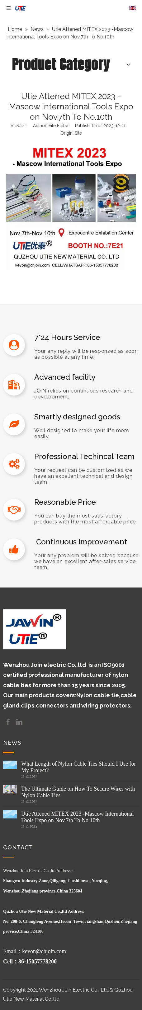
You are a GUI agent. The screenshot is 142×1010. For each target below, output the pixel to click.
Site (78, 133)
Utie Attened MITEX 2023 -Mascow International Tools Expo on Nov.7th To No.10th (77, 817)
